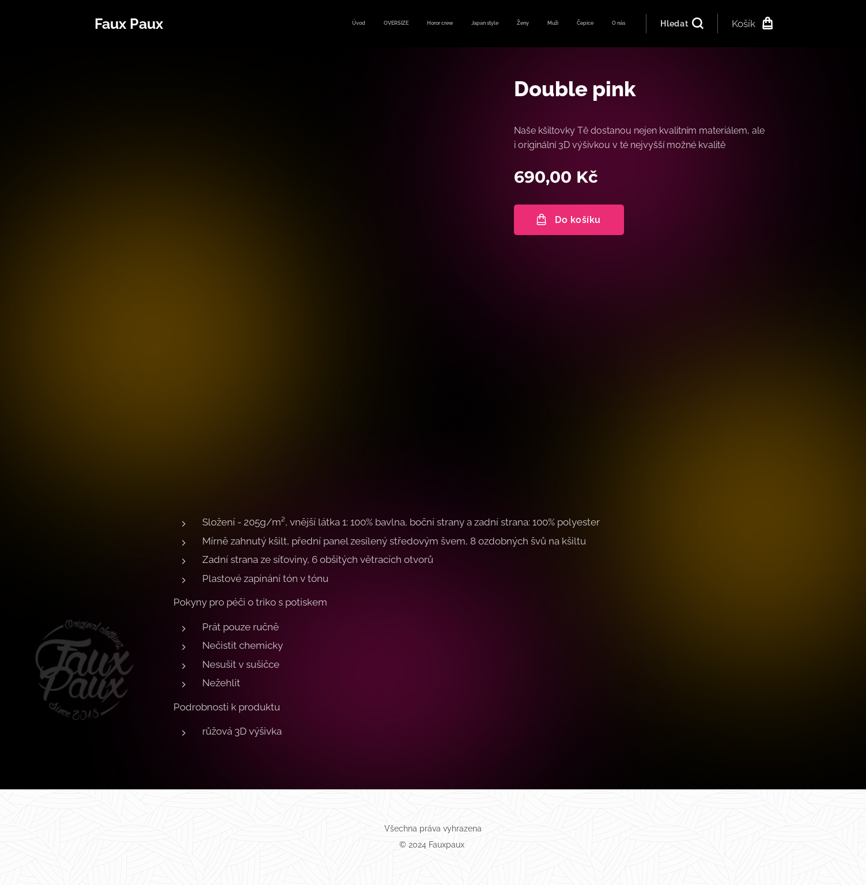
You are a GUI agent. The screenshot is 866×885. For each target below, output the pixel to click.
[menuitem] (499, 23)
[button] (681, 23)
